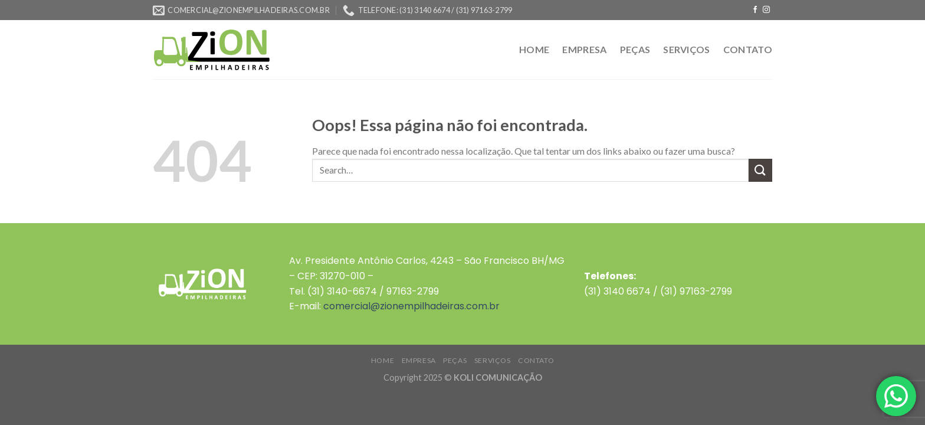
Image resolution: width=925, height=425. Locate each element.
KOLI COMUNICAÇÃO (498, 377)
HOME (534, 49)
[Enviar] (760, 170)
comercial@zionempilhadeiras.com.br (411, 306)
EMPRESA (584, 49)
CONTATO (747, 49)
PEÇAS (635, 49)
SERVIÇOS (686, 49)
